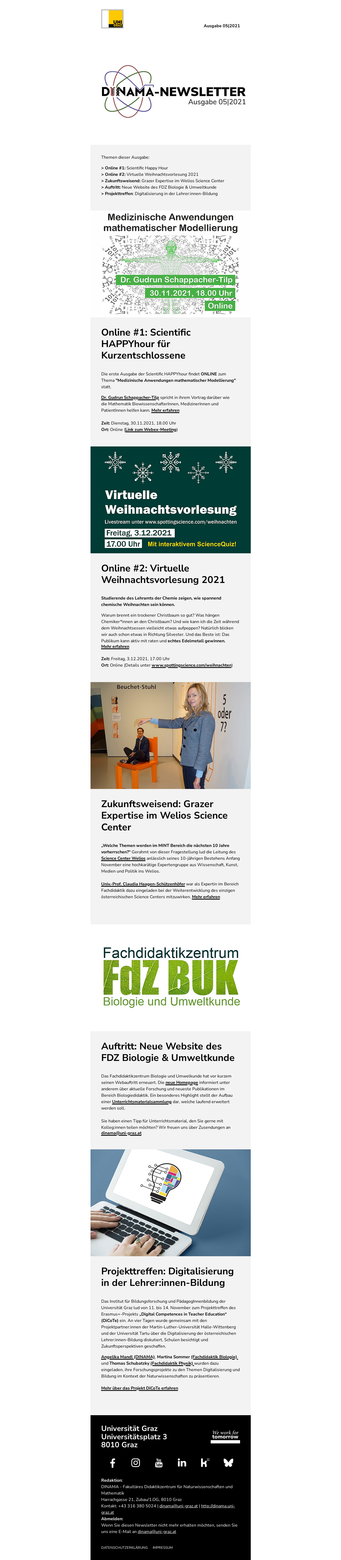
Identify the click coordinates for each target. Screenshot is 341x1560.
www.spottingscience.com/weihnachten (192, 665)
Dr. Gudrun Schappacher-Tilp (130, 397)
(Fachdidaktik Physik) (172, 1363)
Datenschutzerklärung (124, 1547)
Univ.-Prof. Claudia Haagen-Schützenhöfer (143, 884)
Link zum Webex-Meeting (151, 429)
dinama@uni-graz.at (121, 1133)
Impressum (163, 1547)
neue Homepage (182, 1082)
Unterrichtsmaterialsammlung (142, 1101)
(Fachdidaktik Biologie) (214, 1357)
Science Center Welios (123, 858)
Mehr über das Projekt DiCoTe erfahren (139, 1388)
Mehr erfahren (165, 410)
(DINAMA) (128, 1357)
